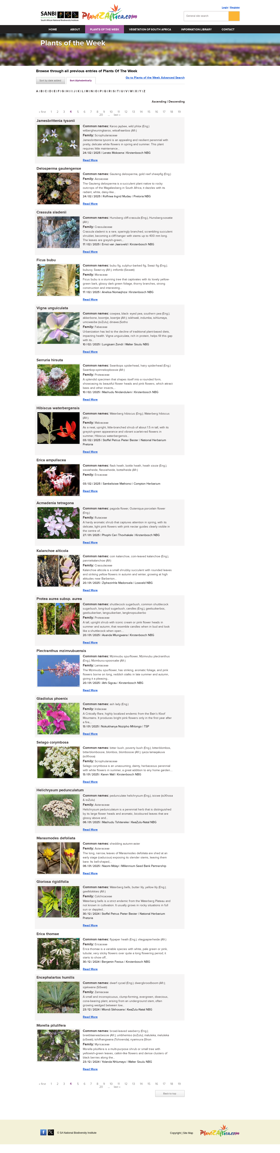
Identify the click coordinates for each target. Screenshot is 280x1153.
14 (141, 111)
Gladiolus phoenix (51, 702)
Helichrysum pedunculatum (59, 795)
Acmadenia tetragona (54, 505)
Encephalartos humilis (55, 983)
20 (101, 114)
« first (42, 111)
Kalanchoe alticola (52, 554)
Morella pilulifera (50, 1031)
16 (156, 111)
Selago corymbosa (52, 746)
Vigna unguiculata (52, 309)
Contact (228, 29)
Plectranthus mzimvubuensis (61, 654)
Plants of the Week (104, 29)
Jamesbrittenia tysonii (55, 121)
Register (235, 7)
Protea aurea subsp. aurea (59, 602)
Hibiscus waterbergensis (57, 410)
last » (117, 114)
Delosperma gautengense (58, 169)
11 (119, 111)
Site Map (188, 1133)
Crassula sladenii (51, 213)
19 (179, 111)
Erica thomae (47, 939)
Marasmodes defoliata (55, 843)
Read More (89, 160)
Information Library (196, 29)
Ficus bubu (45, 261)
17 (164, 111)
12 (126, 111)
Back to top (169, 1099)
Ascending (159, 101)
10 (111, 111)
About (75, 29)
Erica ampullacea (51, 462)
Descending (177, 101)
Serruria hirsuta (49, 362)
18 (171, 111)
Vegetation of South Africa (150, 29)
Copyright (175, 1133)
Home (53, 29)
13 (133, 111)
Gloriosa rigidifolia (52, 887)
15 (149, 111)
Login (225, 7)
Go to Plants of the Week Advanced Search (155, 80)
